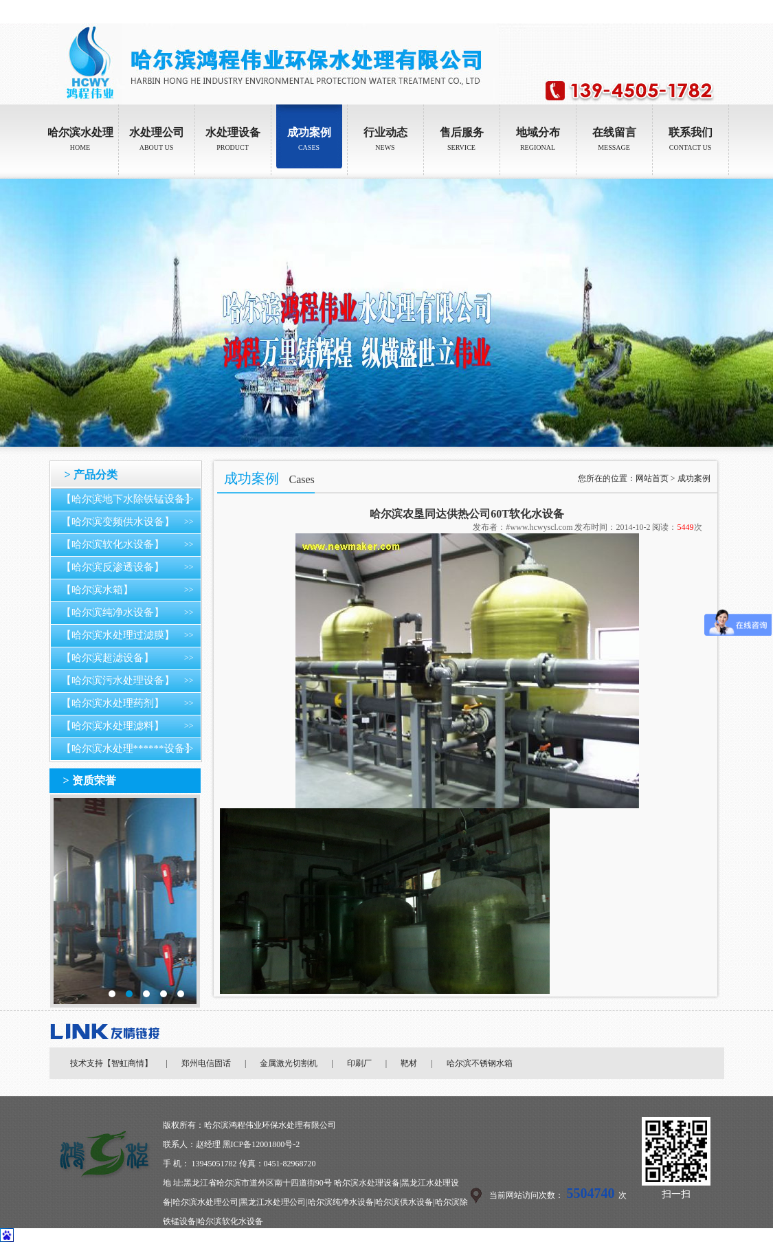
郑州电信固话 (206, 1063)
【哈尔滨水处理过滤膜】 (118, 635)
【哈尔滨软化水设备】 (112, 544)
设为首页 (675, 11)
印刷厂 (359, 1063)
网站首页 (652, 478)
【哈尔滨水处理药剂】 (112, 703)
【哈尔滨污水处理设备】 (118, 680)
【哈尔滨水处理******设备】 (128, 748)
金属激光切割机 (288, 1063)
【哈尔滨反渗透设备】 (112, 567)
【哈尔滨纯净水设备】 (112, 612)
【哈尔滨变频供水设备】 (118, 521)
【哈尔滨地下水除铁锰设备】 (128, 498)
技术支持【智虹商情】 (111, 1063)
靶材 (409, 1063)
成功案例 (693, 478)
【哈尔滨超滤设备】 (107, 657)
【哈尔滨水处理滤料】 (112, 725)
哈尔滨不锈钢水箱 (480, 1063)
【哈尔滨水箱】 (97, 589)
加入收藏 (714, 11)
